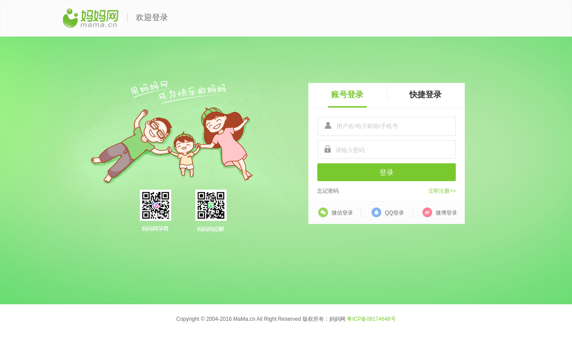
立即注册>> (442, 191)
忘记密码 (328, 191)
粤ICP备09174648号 (371, 319)
